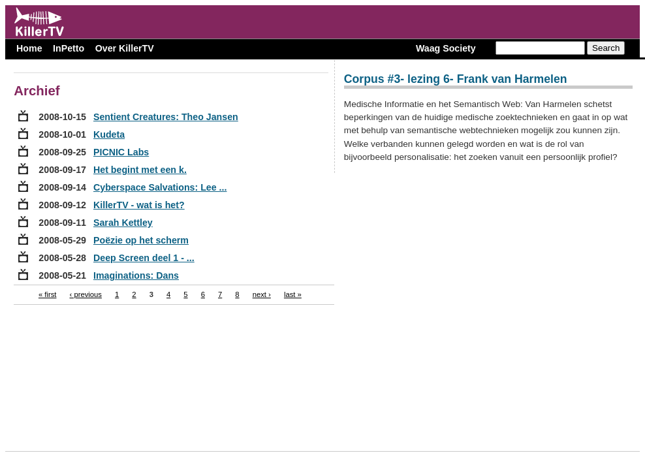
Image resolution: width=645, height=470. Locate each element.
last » (293, 294)
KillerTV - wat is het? (139, 205)
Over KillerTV (124, 48)
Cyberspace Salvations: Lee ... (160, 187)
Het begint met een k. (140, 169)
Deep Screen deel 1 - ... (144, 258)
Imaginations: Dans (136, 275)
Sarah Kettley (123, 222)
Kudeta (109, 134)
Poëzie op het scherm (141, 240)
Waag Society (446, 48)
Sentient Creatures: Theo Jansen (165, 117)
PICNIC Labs (121, 152)
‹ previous (86, 294)
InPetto (68, 48)
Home (29, 48)
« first (48, 294)
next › (262, 294)
